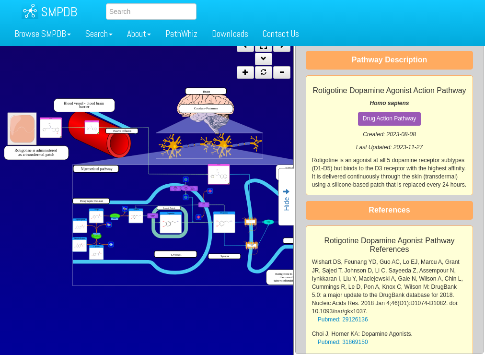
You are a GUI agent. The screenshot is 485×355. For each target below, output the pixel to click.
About (139, 34)
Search (99, 34)
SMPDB (59, 11)
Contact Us (281, 34)
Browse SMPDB (42, 34)
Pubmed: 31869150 (343, 342)
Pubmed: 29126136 (343, 319)
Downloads (230, 34)
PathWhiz (181, 34)
